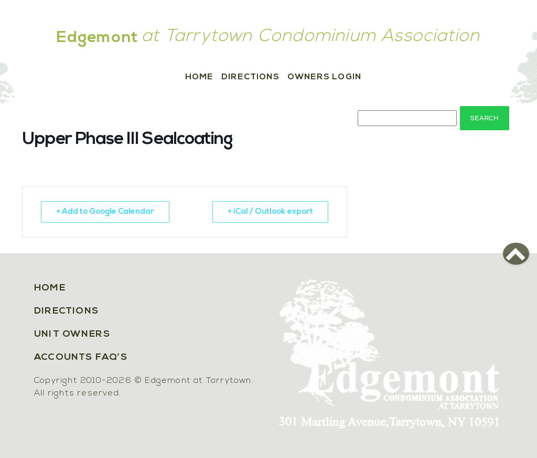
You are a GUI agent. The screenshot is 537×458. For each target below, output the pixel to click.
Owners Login (324, 77)
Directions (250, 77)
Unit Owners (72, 334)
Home (199, 77)
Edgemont (97, 38)
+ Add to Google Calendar (105, 212)
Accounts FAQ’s (80, 357)
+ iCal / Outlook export (270, 212)
